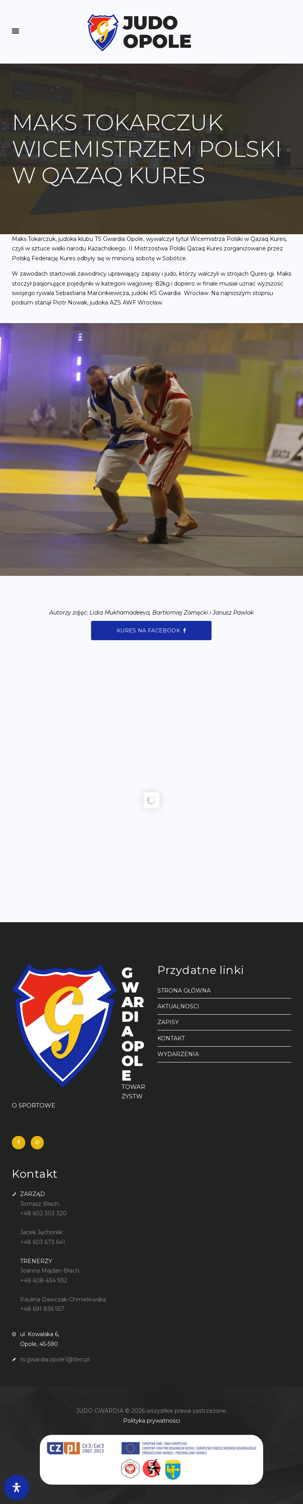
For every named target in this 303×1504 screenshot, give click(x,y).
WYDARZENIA (178, 1054)
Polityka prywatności (151, 1420)
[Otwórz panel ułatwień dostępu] (16, 1487)
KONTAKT (171, 1038)
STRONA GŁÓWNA (184, 990)
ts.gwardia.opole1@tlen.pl (55, 1359)
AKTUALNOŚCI (178, 1006)
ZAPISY (168, 1022)
